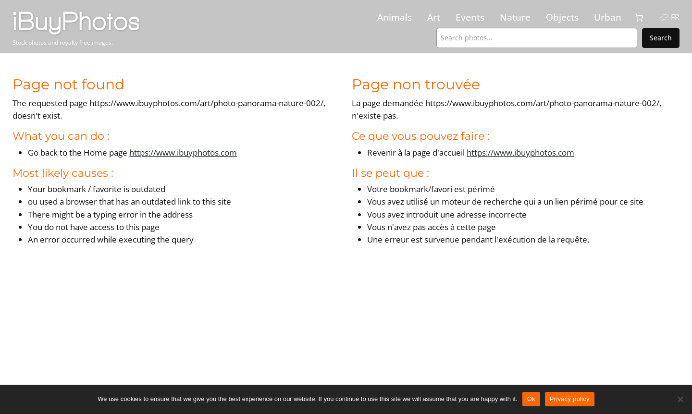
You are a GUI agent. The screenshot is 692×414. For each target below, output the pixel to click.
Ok (531, 398)
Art (433, 17)
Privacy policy (570, 398)
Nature (515, 17)
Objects (562, 17)
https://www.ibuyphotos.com (183, 152)
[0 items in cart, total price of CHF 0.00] (639, 18)
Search (661, 37)
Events (470, 17)
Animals (394, 17)
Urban (607, 17)
